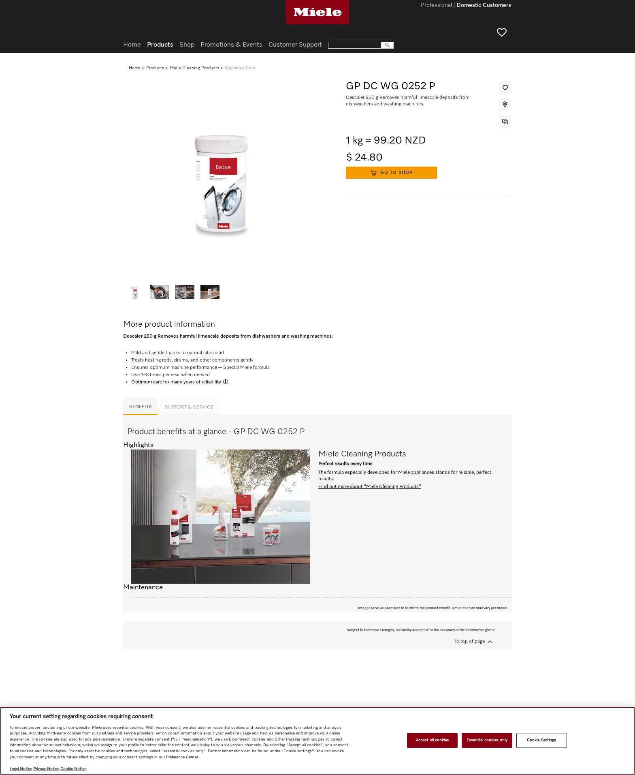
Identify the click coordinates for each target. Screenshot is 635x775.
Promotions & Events (231, 45)
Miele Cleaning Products (194, 68)
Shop (186, 45)
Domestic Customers (483, 5)
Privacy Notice (46, 769)
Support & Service (189, 407)
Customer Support (295, 45)
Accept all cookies (432, 740)
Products (155, 68)
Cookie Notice (73, 769)
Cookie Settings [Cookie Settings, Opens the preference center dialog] (541, 740)
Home (135, 68)
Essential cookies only (487, 740)
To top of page (469, 641)
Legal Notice (21, 769)
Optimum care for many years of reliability (176, 382)
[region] (317, 741)
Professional (436, 5)
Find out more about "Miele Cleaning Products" (369, 486)
